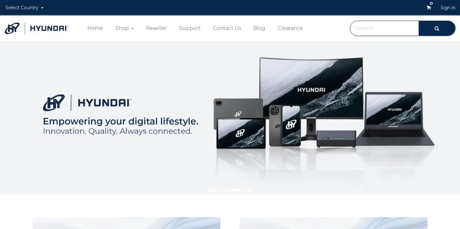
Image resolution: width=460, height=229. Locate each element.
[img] (441, 117)
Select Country (22, 7)
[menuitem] (95, 28)
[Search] (437, 28)
